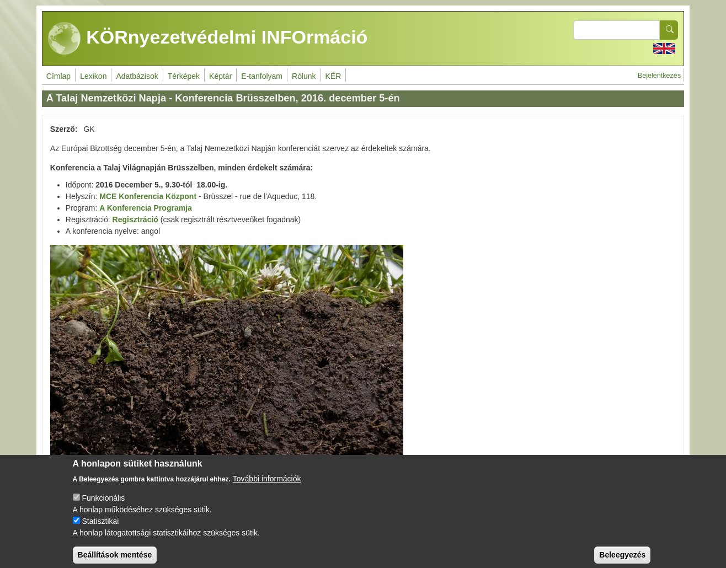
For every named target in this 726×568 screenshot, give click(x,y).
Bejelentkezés (659, 75)
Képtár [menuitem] (220, 76)
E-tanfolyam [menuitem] (261, 76)
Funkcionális (103, 505)
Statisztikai (100, 528)
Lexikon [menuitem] (93, 76)
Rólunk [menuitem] (304, 76)
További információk (267, 486)
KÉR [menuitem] (333, 76)
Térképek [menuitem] (184, 76)
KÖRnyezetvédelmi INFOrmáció (208, 38)
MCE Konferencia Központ (147, 196)
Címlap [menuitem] (58, 76)
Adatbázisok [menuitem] (137, 76)
